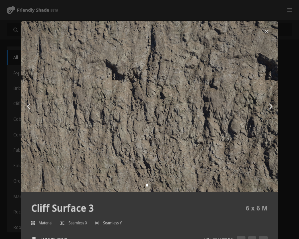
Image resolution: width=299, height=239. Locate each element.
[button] (147, 185)
